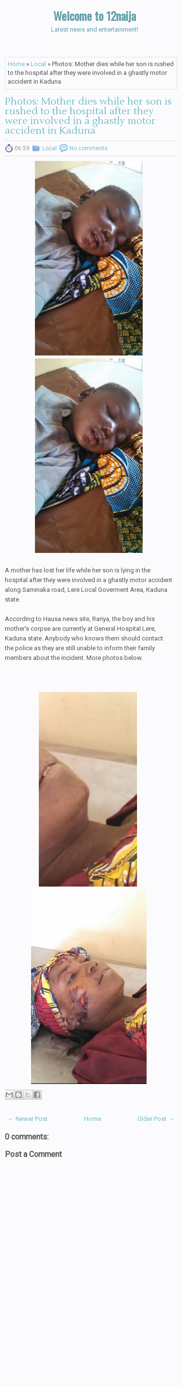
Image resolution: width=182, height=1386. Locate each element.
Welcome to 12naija (94, 15)
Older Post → (155, 1118)
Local (38, 64)
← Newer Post (28, 1118)
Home (16, 64)
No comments (88, 148)
